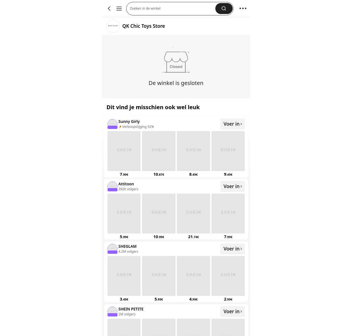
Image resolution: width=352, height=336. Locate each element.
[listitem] (176, 147)
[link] (113, 26)
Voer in (233, 123)
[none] (112, 123)
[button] (172, 8)
